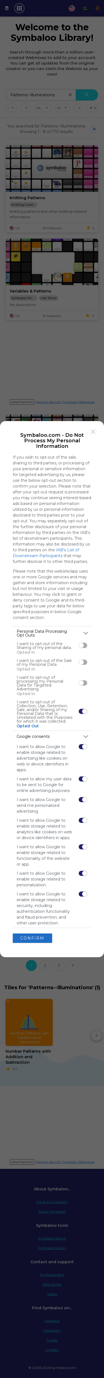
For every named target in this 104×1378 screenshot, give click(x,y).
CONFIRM (32, 938)
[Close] (93, 432)
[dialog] (52, 689)
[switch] (82, 645)
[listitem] (52, 633)
